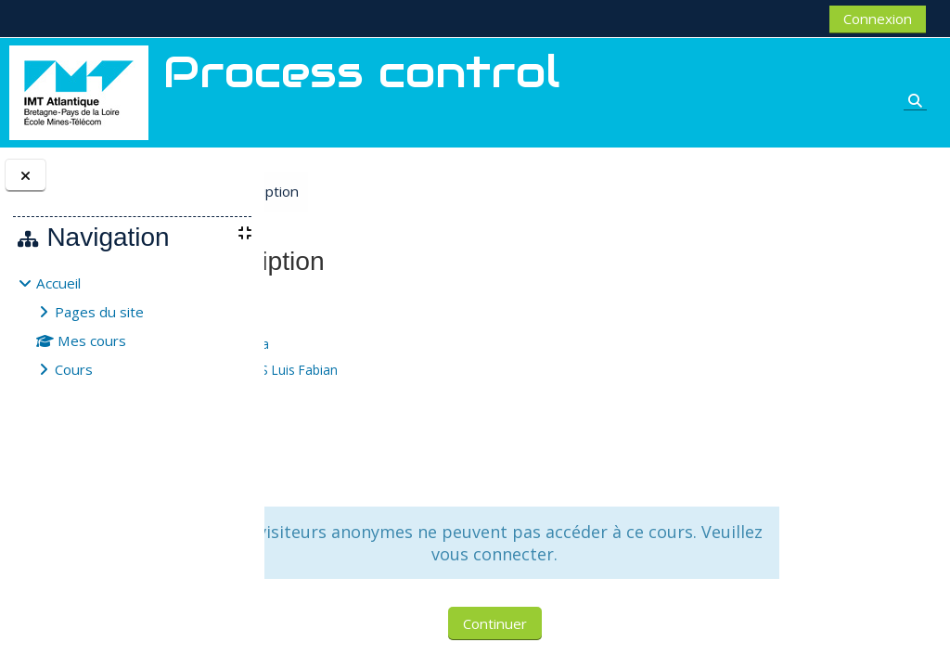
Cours (74, 369)
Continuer (598, 623)
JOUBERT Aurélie (416, 396)
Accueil (58, 283)
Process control (341, 304)
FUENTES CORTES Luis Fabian (454, 370)
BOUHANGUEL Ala (420, 344)
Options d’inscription (428, 191)
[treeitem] (132, 326)
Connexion (877, 18)
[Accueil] (78, 91)
